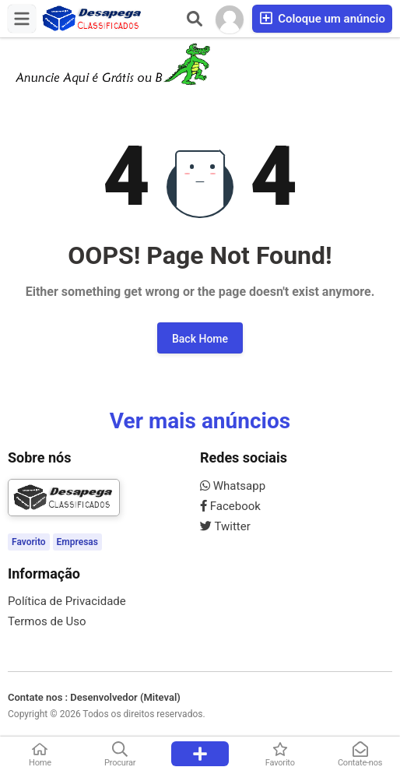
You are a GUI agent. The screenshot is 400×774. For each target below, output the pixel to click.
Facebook (230, 506)
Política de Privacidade (67, 601)
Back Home (200, 338)
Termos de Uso (47, 621)
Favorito (29, 542)
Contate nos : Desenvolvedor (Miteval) (94, 697)
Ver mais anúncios (200, 421)
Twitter (225, 526)
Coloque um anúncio (322, 18)
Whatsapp (232, 486)
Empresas (77, 542)
